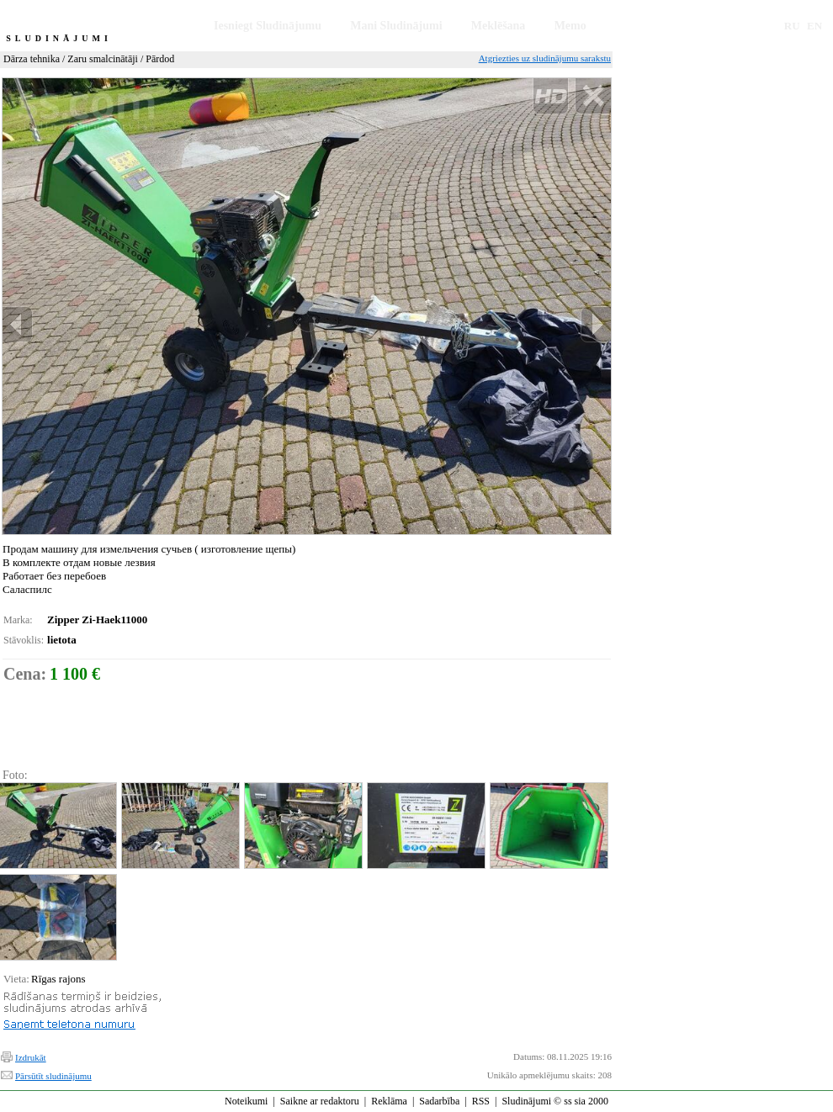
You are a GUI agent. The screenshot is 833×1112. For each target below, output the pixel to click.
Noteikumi (246, 1101)
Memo (570, 25)
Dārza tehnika (31, 59)
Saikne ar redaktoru (319, 1101)
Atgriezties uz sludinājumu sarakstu (545, 58)
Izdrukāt (30, 1057)
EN (814, 25)
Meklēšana (498, 25)
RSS (481, 1101)
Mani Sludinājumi (396, 25)
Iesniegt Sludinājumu (267, 25)
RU (792, 25)
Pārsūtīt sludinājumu (53, 1076)
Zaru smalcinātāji (102, 59)
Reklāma (389, 1101)
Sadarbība (439, 1101)
